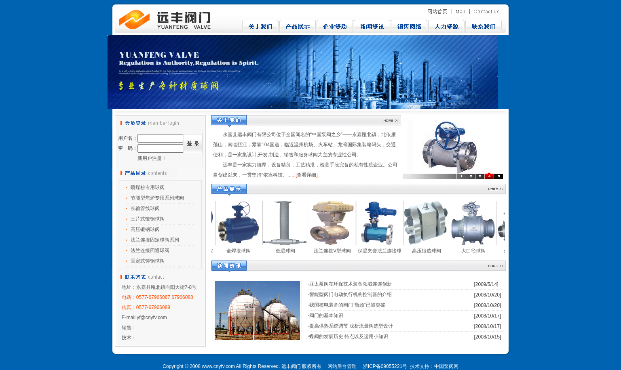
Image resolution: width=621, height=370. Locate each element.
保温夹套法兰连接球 (387, 251)
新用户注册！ (152, 158)
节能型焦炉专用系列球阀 (157, 198)
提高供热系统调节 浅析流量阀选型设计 (351, 326)
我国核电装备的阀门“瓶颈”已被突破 (347, 305)
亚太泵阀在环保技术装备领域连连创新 (350, 284)
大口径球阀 (481, 251)
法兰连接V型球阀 (340, 251)
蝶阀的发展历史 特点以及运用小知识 (348, 336)
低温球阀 (293, 251)
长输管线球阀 (145, 208)
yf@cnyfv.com (152, 317)
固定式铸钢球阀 (148, 261)
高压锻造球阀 (434, 251)
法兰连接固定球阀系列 (155, 240)
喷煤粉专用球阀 (148, 187)
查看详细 (306, 175)
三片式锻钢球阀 (148, 219)
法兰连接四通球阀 (150, 250)
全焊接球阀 (246, 251)
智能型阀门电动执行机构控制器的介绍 (350, 294)
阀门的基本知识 (326, 315)
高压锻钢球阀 (145, 229)
